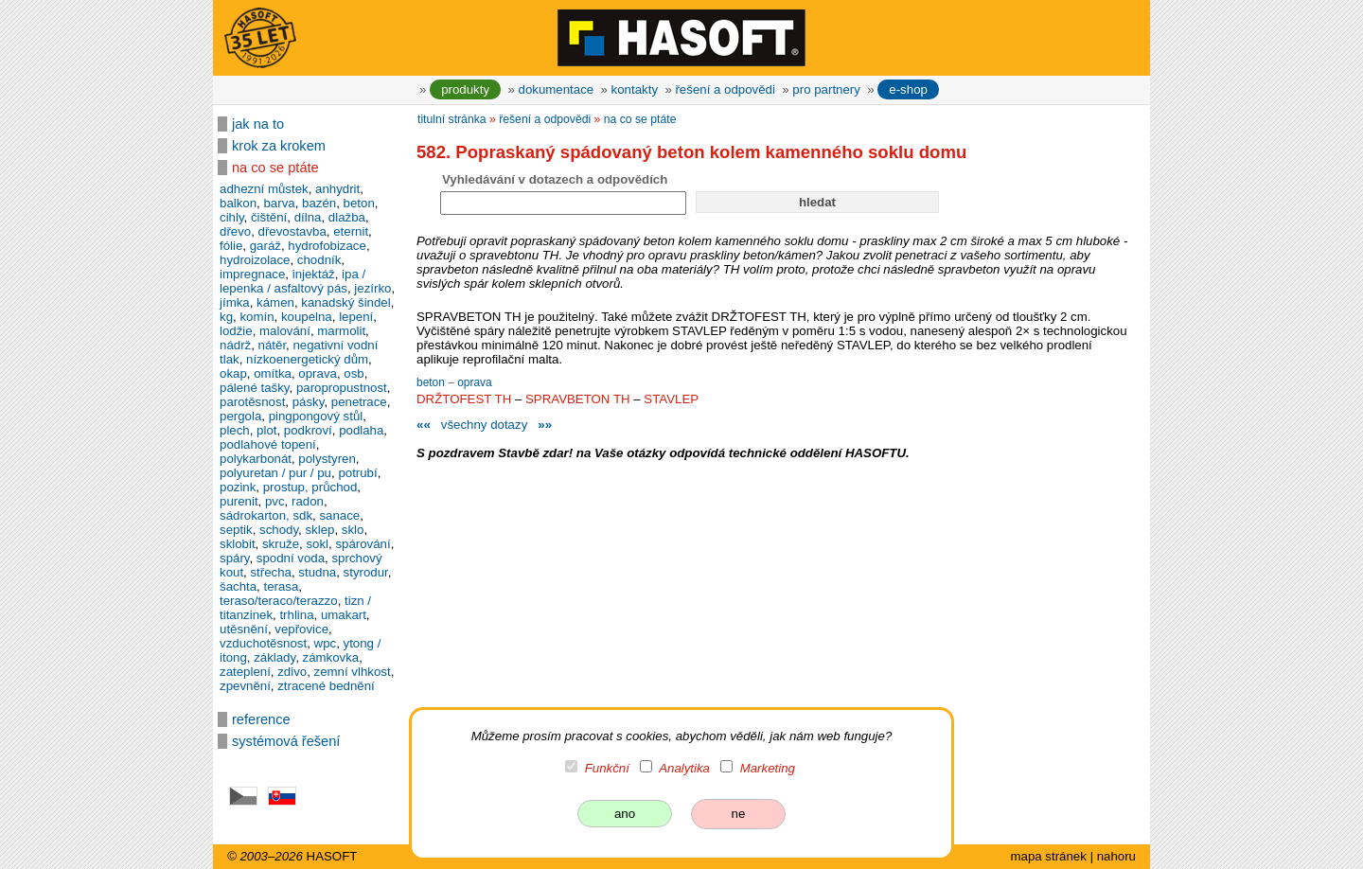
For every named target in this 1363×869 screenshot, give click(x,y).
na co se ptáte (275, 167)
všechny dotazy (484, 424)
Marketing (767, 768)
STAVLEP (671, 399)
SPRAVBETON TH (577, 399)
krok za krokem (279, 145)
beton (432, 382)
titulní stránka (452, 119)
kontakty (634, 89)
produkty (465, 89)
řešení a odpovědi (724, 89)
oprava (474, 382)
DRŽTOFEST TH (463, 399)
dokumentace (556, 89)
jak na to (258, 124)
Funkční (607, 768)
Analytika (684, 768)
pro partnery (826, 89)
